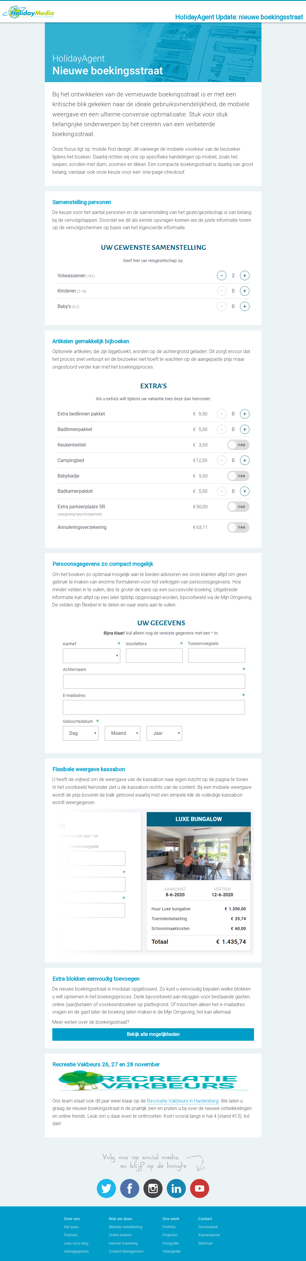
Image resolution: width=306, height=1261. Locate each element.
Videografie (172, 1251)
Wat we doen (120, 1218)
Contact (205, 1218)
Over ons (72, 1218)
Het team (71, 1227)
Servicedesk (208, 1227)
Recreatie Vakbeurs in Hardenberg (182, 1101)
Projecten (170, 1235)
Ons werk (171, 1218)
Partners (70, 1235)
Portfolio (169, 1227)
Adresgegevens (76, 1251)
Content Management (126, 1251)
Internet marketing (123, 1243)
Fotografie (171, 1243)
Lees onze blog (76, 1243)
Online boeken (120, 1235)
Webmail (205, 1243)
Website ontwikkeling (125, 1227)
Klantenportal (209, 1235)
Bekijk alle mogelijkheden (153, 1034)
